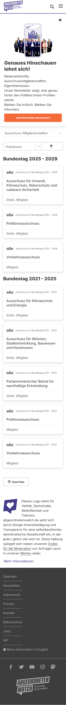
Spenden (10, 576)
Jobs (7, 631)
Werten (25, 553)
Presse (8, 604)
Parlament (14, 147)
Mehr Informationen (19, 561)
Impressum (11, 595)
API (5, 640)
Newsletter (11, 585)
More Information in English (25, 649)
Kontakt (9, 613)
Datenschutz (12, 622)
